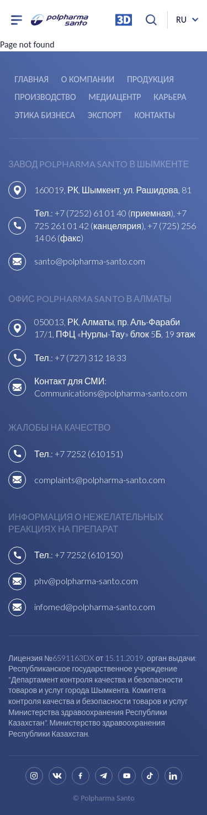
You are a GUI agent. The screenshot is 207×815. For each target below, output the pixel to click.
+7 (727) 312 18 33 (90, 357)
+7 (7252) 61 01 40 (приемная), (116, 213)
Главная (31, 79)
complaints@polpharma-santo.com (99, 479)
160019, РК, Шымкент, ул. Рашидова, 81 (113, 189)
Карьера (169, 97)
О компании (87, 79)
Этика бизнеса (44, 115)
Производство (45, 97)
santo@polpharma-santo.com (89, 261)
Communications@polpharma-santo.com (110, 393)
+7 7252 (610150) (89, 554)
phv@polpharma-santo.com (86, 580)
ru (181, 19)
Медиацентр (114, 97)
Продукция (150, 79)
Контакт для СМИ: (70, 380)
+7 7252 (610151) (89, 453)
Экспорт (105, 115)
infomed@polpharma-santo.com (94, 606)
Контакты (154, 115)
